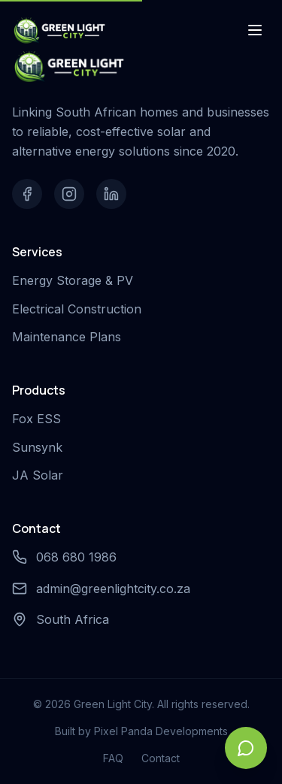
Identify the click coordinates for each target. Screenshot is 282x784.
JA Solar (40, 475)
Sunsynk (40, 447)
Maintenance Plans (69, 336)
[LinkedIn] (111, 194)
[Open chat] (246, 748)
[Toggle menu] (255, 30)
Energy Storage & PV (75, 280)
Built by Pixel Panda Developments (141, 731)
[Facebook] (27, 194)
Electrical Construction (79, 308)
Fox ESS (39, 418)
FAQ (113, 758)
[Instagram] (69, 194)
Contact (160, 758)
